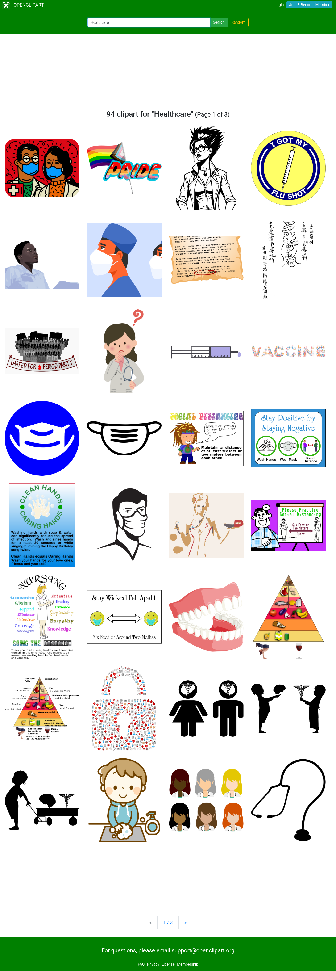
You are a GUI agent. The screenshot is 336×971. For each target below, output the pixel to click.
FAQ (141, 964)
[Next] (185, 922)
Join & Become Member (309, 5)
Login (279, 5)
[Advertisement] (168, 74)
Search (218, 22)
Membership (187, 964)
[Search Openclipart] (148, 22)
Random (238, 22)
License (168, 964)
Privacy (153, 964)
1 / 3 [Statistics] (168, 922)
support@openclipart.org (203, 950)
